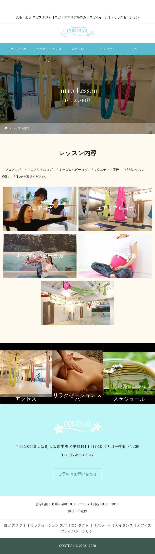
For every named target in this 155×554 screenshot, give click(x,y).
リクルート (138, 49)
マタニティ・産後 (115, 256)
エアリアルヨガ (115, 208)
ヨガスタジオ (17, 49)
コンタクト (108, 49)
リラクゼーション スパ (48, 525)
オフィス (144, 525)
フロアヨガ (39, 208)
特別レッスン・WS (77, 303)
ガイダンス (124, 525)
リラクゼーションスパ (47, 51)
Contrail (77, 32)
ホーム (6, 128)
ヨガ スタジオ (15, 525)
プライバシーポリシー (78, 531)
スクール (77, 49)
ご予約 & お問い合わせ (77, 474)
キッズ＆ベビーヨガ (40, 256)
